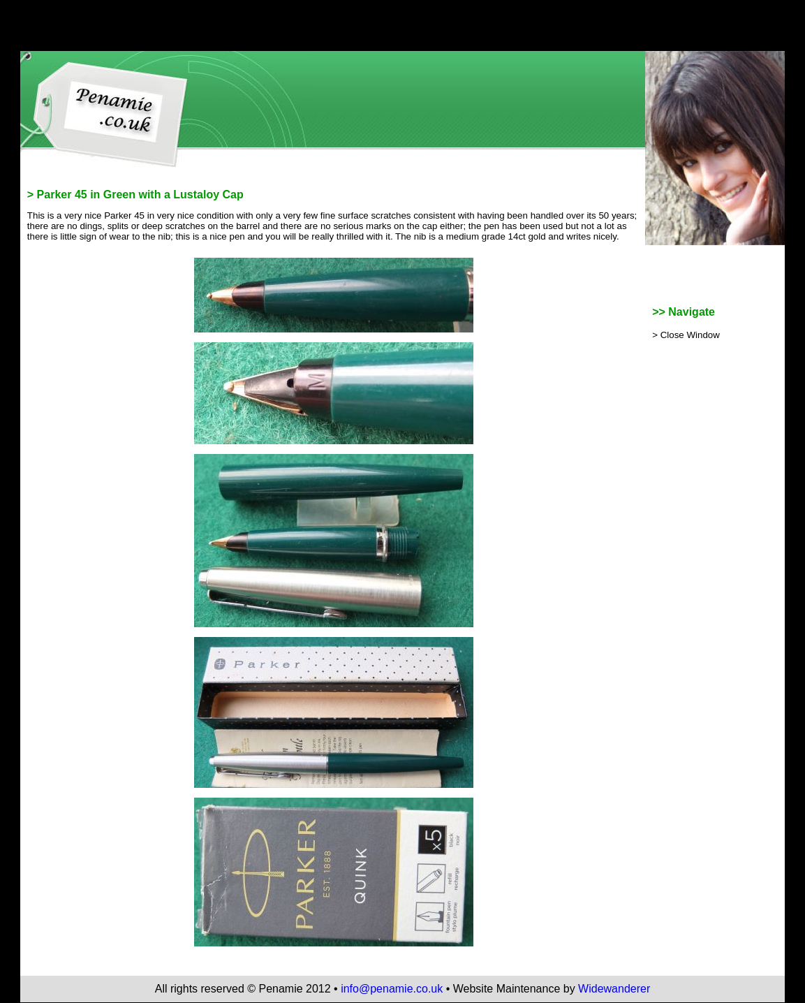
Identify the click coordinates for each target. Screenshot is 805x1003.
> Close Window (686, 335)
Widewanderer (614, 989)
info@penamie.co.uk (392, 989)
